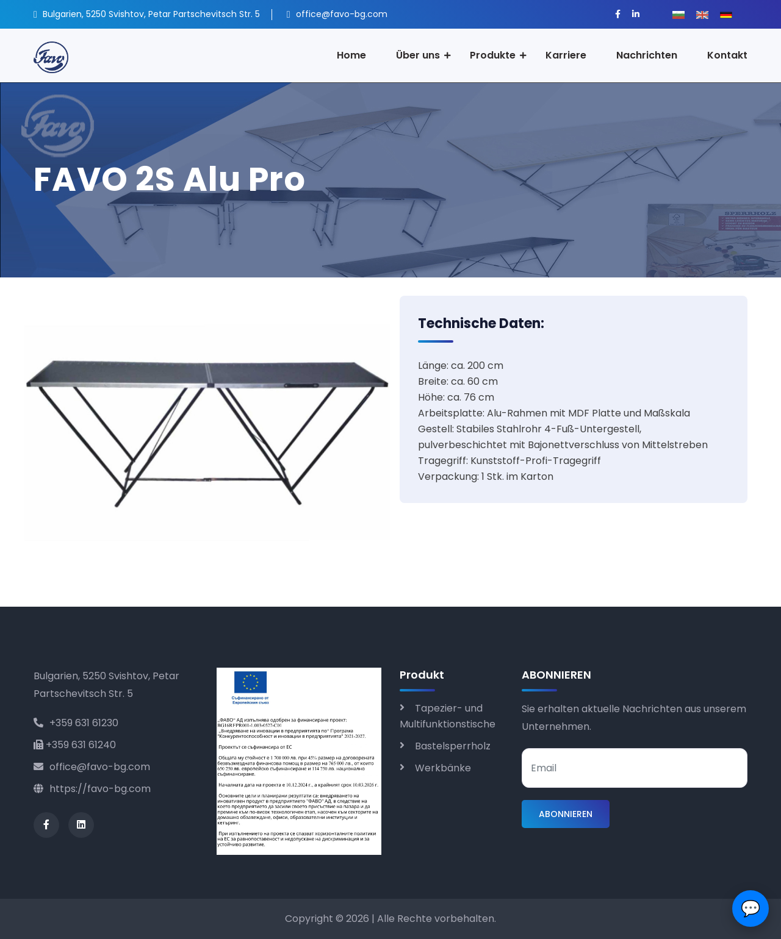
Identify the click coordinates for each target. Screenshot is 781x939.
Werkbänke (443, 768)
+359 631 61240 (75, 745)
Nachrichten (646, 55)
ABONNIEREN (565, 814)
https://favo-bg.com (92, 789)
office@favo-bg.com (92, 767)
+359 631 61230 (76, 723)
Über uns (418, 55)
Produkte (493, 55)
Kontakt (727, 55)
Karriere (565, 55)
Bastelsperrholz (453, 746)
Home (351, 55)
